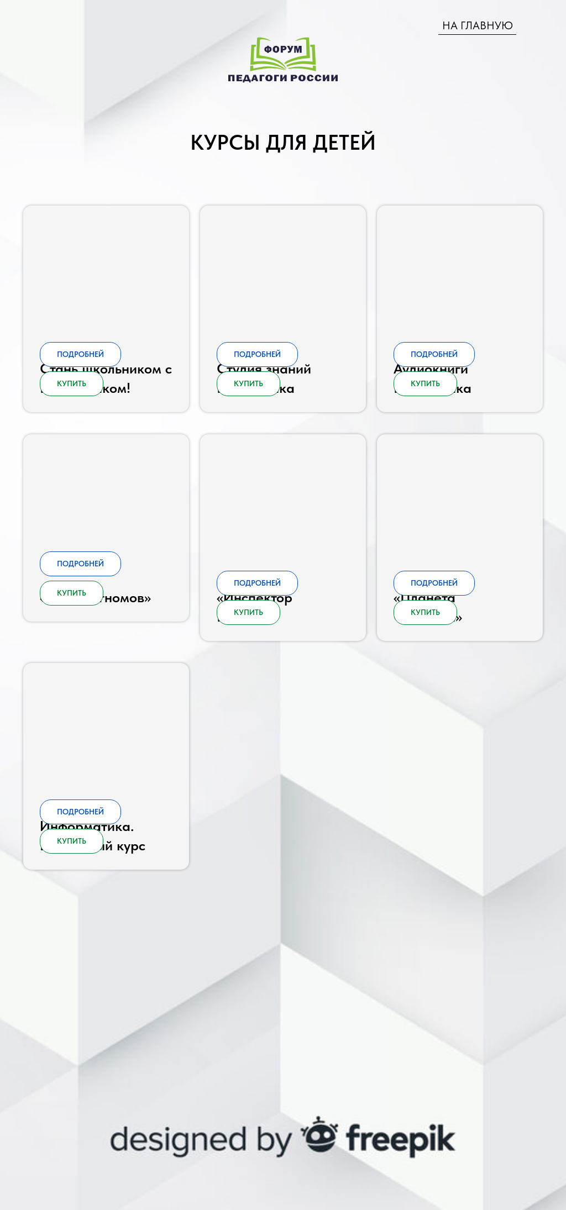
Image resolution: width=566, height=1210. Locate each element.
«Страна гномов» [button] (95, 667)
